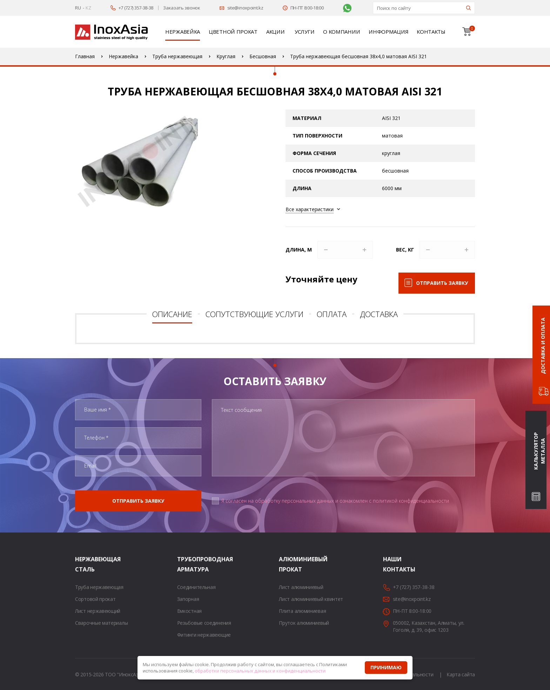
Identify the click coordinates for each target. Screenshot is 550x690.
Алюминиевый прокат (287, 564)
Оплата (332, 314)
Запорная (188, 599)
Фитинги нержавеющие (204, 634)
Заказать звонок (181, 8)
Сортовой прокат (95, 599)
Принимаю (386, 667)
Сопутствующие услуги (254, 314)
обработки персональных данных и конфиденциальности (260, 671)
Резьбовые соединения (204, 622)
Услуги (304, 31)
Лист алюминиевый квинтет (311, 599)
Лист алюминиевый (301, 587)
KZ (88, 8)
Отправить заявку (442, 283)
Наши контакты (392, 564)
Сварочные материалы (101, 622)
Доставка (379, 314)
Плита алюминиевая (302, 611)
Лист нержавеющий (97, 611)
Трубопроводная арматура (186, 564)
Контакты (431, 31)
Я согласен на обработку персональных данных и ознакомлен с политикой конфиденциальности (335, 500)
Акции (275, 31)
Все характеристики (310, 209)
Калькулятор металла (539, 451)
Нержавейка (182, 31)
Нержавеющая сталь (84, 564)
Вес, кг (405, 249)
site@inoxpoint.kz (245, 8)
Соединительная (196, 587)
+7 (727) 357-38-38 (136, 8)
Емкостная (189, 611)
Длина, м (299, 249)
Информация (388, 31)
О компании (341, 31)
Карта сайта (461, 674)
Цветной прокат (233, 31)
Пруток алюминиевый (304, 622)
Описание (172, 314)
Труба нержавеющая (99, 587)
